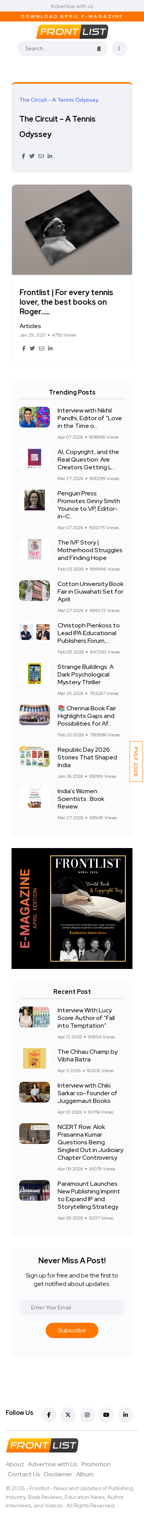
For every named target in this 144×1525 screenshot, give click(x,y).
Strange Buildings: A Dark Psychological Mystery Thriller (86, 674)
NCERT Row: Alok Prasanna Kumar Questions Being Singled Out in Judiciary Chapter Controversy (90, 1142)
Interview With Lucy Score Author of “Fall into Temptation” (86, 1018)
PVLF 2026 (136, 762)
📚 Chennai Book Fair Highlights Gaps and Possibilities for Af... (87, 716)
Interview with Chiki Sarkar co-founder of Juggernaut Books (88, 1093)
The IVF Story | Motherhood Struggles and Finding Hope (90, 550)
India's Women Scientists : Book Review (81, 798)
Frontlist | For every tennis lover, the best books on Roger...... (66, 302)
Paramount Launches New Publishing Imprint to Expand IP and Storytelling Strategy (89, 1195)
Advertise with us (72, 6)
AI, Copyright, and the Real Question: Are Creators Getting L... (88, 459)
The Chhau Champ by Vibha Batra (88, 1055)
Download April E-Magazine (72, 16)
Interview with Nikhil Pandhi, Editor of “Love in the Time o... (90, 418)
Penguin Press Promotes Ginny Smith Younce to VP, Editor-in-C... (89, 504)
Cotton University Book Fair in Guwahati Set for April (91, 591)
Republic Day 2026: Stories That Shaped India (87, 757)
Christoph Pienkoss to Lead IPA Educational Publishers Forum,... (89, 633)
